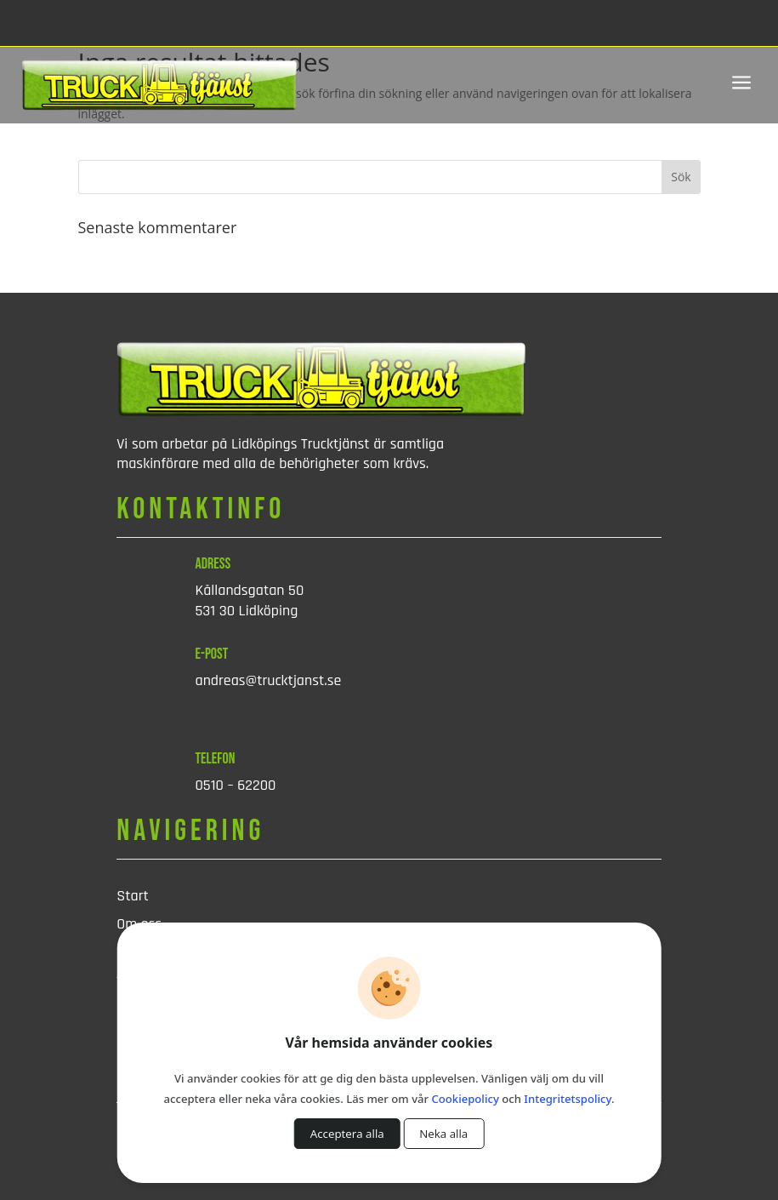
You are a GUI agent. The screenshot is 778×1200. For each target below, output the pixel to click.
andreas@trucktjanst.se (269, 680)
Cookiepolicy (465, 1098)
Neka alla (443, 1133)
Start (132, 896)
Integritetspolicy (567, 1098)
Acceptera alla (347, 1133)
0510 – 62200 (236, 785)
